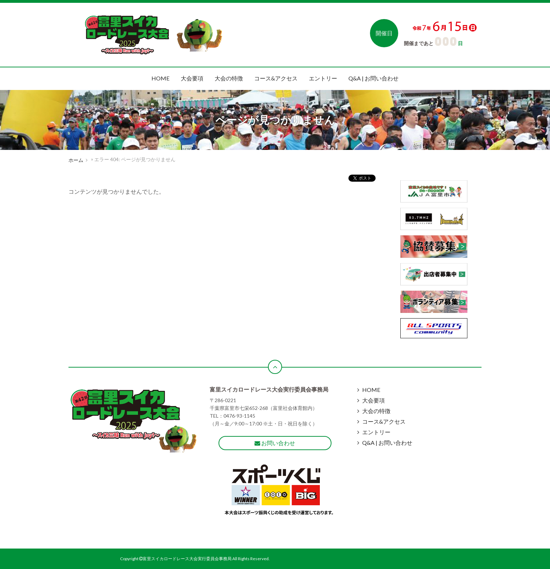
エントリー (323, 78)
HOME (160, 78)
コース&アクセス (276, 78)
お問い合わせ (275, 443)
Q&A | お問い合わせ (373, 78)
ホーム (75, 160)
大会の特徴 (229, 78)
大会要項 (192, 78)
